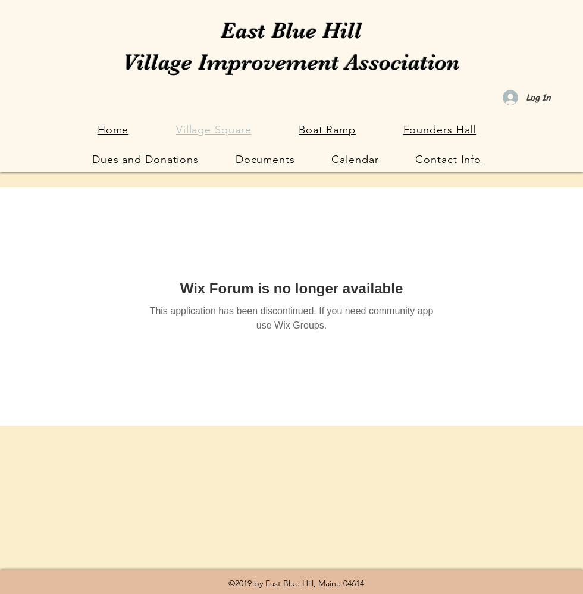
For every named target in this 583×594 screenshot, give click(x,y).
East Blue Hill (291, 30)
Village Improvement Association (291, 62)
